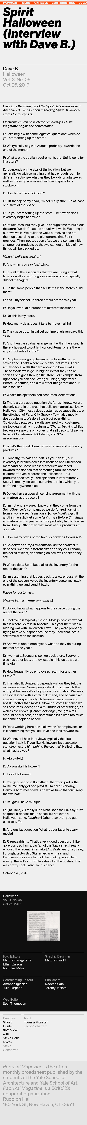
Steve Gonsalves (10, 1048)
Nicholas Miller (13, 968)
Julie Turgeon (12, 988)
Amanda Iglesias (15, 984)
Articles (40, 3)
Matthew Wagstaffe (17, 960)
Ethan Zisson (12, 964)
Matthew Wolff (55, 960)
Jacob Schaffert (35, 1026)
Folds (25, 3)
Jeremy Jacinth (56, 988)
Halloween (14, 74)
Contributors (63, 3)
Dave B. (11, 68)
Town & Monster (36, 1022)
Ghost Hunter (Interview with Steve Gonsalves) (11, 1032)
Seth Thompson (14, 1003)
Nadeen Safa (54, 984)
